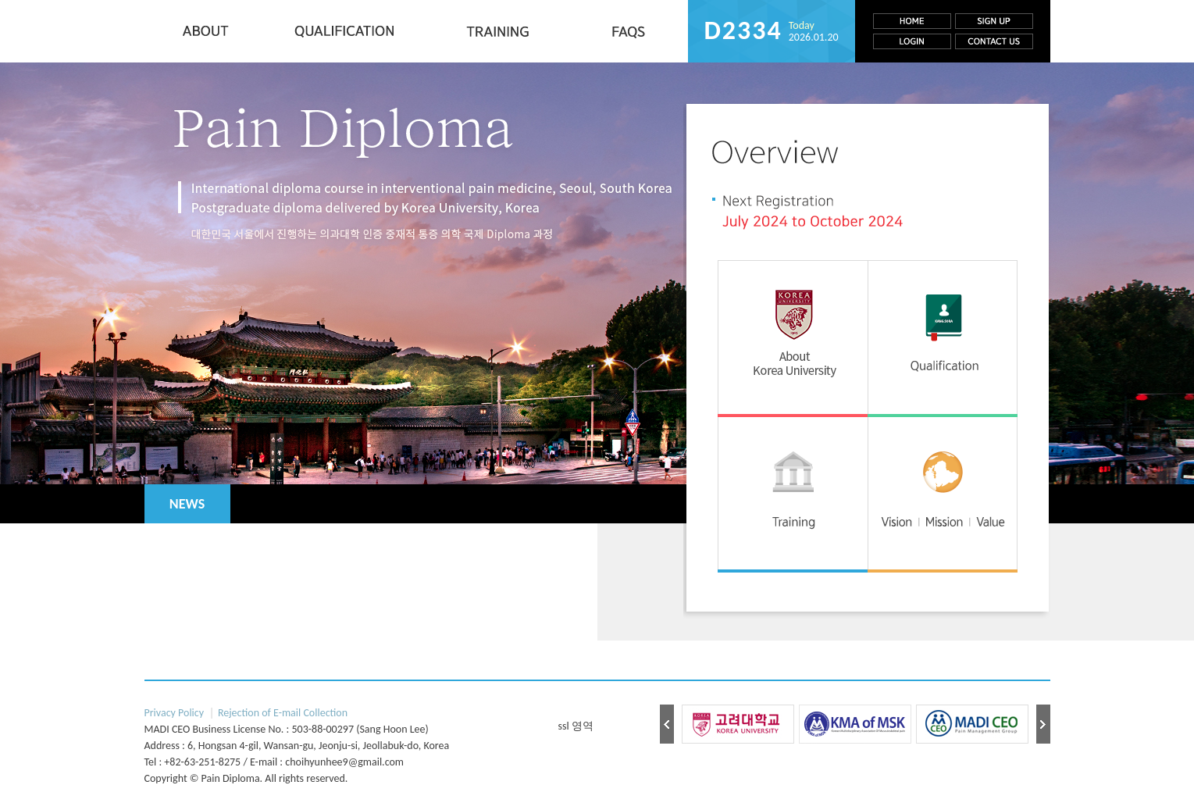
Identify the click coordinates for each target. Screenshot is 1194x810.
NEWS (187, 503)
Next (1043, 724)
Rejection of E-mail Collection (283, 712)
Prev (667, 724)
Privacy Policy (174, 712)
